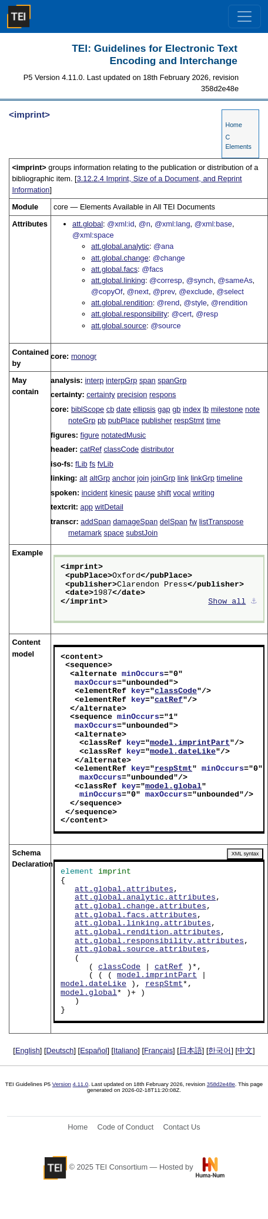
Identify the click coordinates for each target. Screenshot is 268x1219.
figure (90, 435)
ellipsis (144, 409)
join (143, 478)
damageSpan (135, 521)
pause (145, 492)
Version (61, 1084)
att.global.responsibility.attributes (159, 941)
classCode (121, 449)
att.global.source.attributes (140, 949)
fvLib (105, 463)
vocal (182, 492)
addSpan (95, 521)
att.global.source (118, 325)
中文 (245, 1050)
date (123, 409)
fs (92, 463)
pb (102, 420)
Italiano (125, 1050)
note (252, 409)
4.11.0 (81, 1084)
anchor (123, 478)
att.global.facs (114, 269)
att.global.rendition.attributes (147, 932)
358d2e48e (221, 1084)
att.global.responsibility (129, 313)
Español (93, 1050)
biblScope (87, 409)
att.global (87, 223)
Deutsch (60, 1050)
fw (193, 521)
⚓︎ (253, 602)
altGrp (99, 478)
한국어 (219, 1050)
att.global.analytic (120, 246)
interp (94, 380)
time (213, 420)
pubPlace (123, 420)
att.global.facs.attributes (136, 915)
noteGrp (81, 420)
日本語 (190, 1050)
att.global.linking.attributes (143, 923)
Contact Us (181, 1127)
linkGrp (202, 478)
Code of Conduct (125, 1127)
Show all (227, 602)
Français (158, 1050)
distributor (157, 449)
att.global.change (119, 258)
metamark (85, 532)
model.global (173, 786)
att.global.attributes (124, 889)
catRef (91, 449)
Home (233, 124)
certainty (100, 394)
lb (206, 409)
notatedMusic (123, 435)
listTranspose (221, 521)
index (192, 409)
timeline (230, 478)
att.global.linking (118, 280)
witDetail (109, 506)
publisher (157, 420)
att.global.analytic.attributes (145, 897)
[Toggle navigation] (244, 16)
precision (132, 394)
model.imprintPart (190, 743)
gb (176, 409)
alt (83, 478)
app (87, 506)
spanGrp (172, 380)
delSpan (173, 521)
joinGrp (163, 478)
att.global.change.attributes (140, 906)
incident (95, 492)
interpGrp (121, 380)
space (114, 532)
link (183, 478)
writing (204, 492)
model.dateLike (183, 752)
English (27, 1050)
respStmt (189, 420)
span (147, 380)
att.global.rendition (122, 302)
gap (164, 409)
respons (162, 394)
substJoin (142, 532)
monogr (83, 356)
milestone (227, 409)
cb (110, 409)
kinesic (120, 492)
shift (164, 492)
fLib (81, 463)
